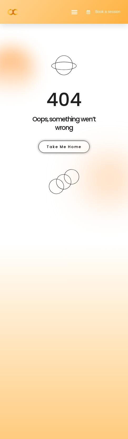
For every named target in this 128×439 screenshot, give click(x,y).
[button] (75, 12)
